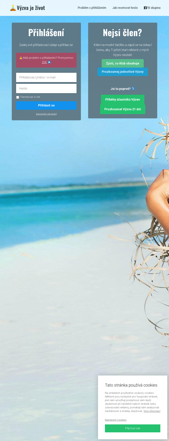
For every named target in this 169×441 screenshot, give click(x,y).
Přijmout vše (132, 428)
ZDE (44, 62)
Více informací (152, 411)
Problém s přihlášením (92, 8)
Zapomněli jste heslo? (46, 114)
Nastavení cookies (115, 419)
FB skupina (152, 8)
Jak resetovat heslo (125, 8)
